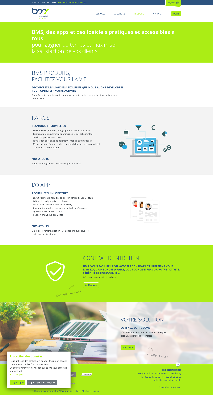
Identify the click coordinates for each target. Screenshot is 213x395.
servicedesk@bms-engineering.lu (72, 2)
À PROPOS (158, 13)
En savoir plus (17, 374)
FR (178, 364)
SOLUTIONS (119, 13)
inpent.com (175, 387)
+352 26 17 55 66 (49, 2)
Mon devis (128, 347)
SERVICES (100, 13)
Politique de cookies (70, 391)
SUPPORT (36, 2)
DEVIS (176, 13)
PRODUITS (139, 13)
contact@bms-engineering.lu (167, 380)
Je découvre (91, 285)
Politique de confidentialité (45, 391)
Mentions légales (90, 391)
